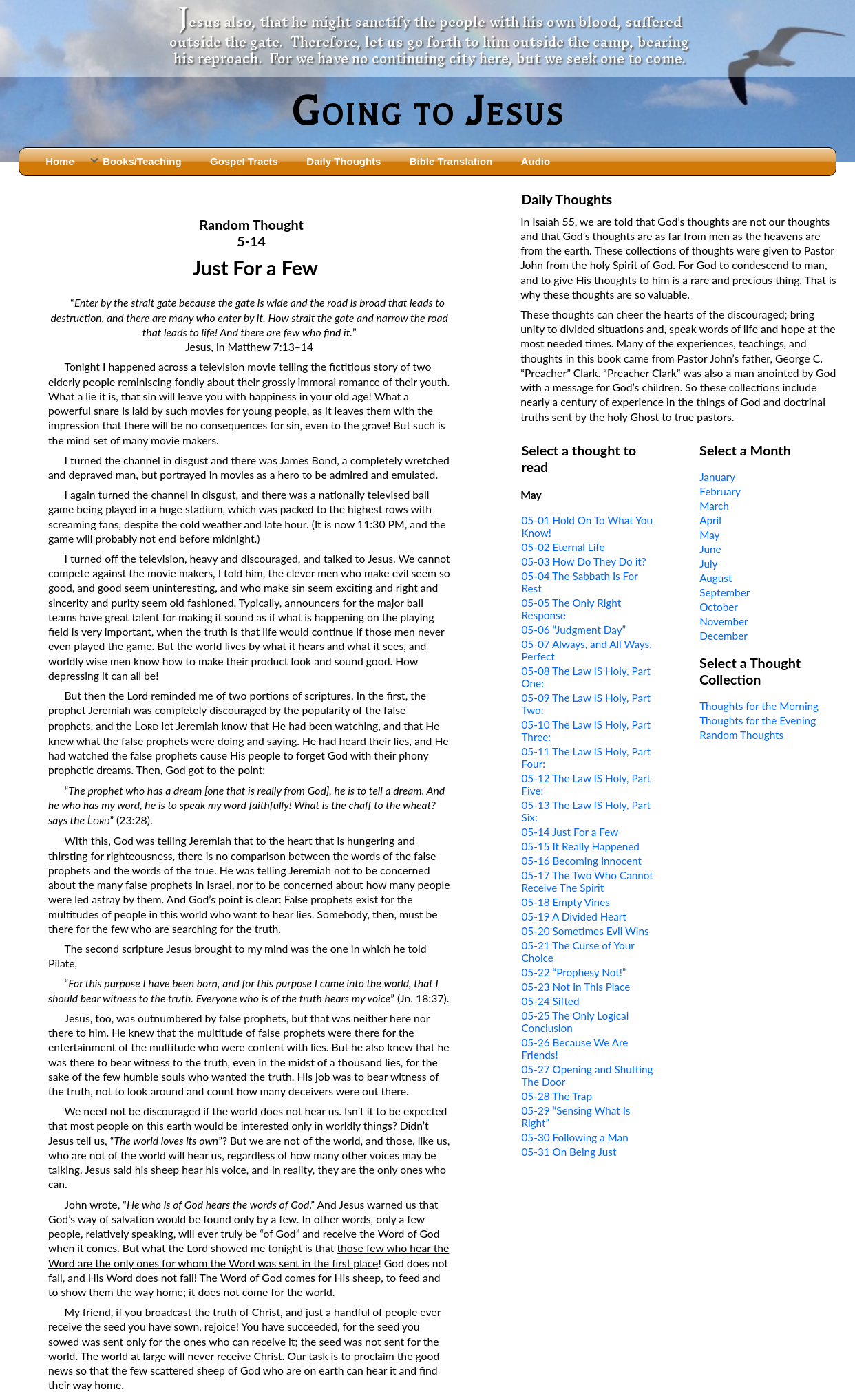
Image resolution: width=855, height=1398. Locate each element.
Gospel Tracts (244, 161)
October (718, 607)
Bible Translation (451, 161)
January (717, 477)
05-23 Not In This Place (575, 986)
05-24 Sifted (550, 1001)
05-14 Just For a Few (569, 832)
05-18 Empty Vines (565, 902)
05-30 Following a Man (574, 1137)
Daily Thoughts (343, 161)
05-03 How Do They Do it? (583, 561)
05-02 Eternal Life (562, 547)
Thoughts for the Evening (757, 720)
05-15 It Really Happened (580, 846)
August (715, 578)
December (723, 636)
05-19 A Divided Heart (573, 916)
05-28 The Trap (556, 1096)
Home (59, 161)
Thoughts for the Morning (759, 706)
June (710, 549)
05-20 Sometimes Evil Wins (584, 931)
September (724, 592)
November (723, 621)
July (708, 563)
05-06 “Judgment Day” (573, 629)
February (720, 491)
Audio (535, 161)
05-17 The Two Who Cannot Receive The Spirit (587, 881)
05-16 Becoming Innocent (581, 860)
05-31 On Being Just (568, 1152)
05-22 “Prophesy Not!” (573, 972)
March (714, 505)
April (710, 520)
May (709, 534)
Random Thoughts (741, 735)
